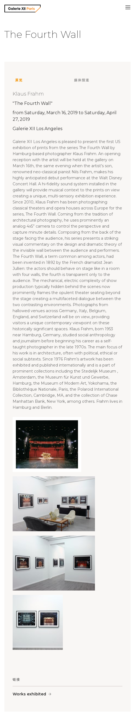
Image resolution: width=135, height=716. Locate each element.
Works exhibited (29, 694)
